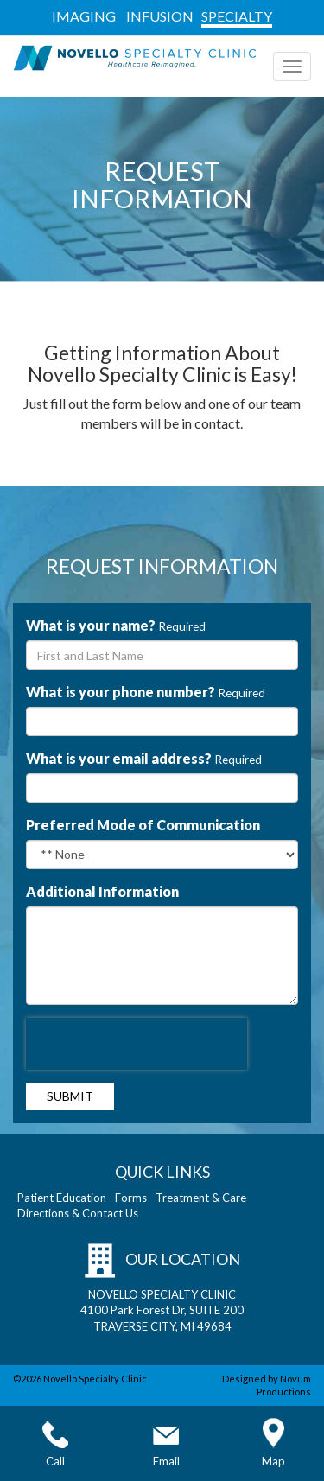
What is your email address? (119, 758)
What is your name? (91, 625)
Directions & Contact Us (77, 1213)
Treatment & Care (201, 1198)
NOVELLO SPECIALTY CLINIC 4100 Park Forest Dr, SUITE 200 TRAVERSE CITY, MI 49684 (162, 1310)
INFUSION (160, 16)
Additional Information (102, 891)
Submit (70, 1096)
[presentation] (136, 1044)
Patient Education (61, 1198)
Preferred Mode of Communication (143, 825)
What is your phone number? (120, 691)
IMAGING (84, 16)
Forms (131, 1198)
